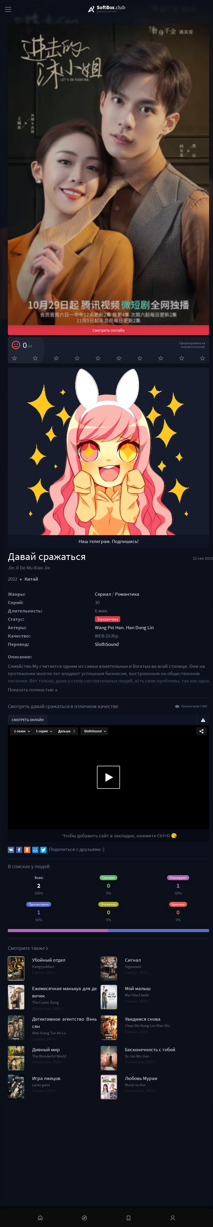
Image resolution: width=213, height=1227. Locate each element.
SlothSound (107, 644)
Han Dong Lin (140, 627)
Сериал (103, 594)
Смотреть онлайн (109, 330)
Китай (31, 579)
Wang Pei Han (109, 627)
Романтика (127, 594)
